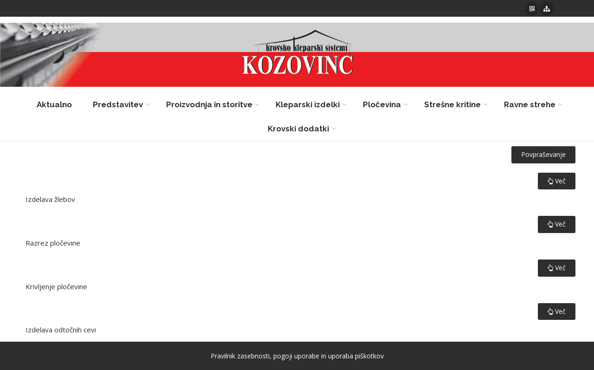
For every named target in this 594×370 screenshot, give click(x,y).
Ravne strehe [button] (529, 104)
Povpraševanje (543, 154)
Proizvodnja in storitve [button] (209, 104)
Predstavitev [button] (118, 104)
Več (557, 180)
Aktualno (54, 104)
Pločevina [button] (382, 104)
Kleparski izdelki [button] (308, 104)
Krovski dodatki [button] (298, 128)
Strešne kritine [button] (452, 104)
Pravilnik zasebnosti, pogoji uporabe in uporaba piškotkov (297, 355)
